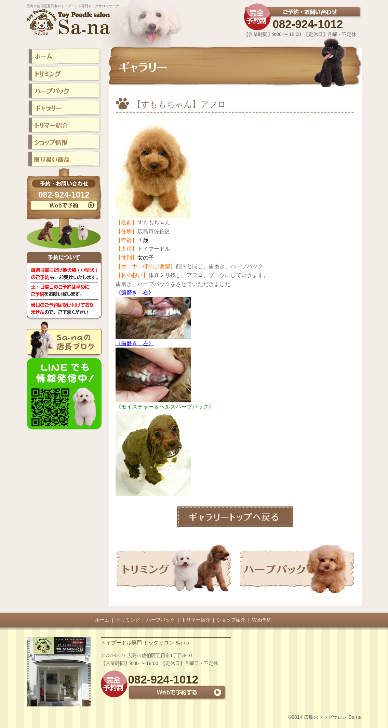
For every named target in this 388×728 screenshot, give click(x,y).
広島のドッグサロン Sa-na (332, 717)
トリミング (128, 620)
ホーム (102, 620)
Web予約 (262, 620)
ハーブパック (160, 620)
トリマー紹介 (196, 620)
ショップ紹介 (231, 620)
